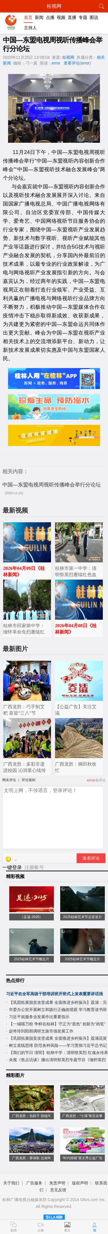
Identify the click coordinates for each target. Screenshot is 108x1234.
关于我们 (11, 1183)
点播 (50, 17)
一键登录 (12, 867)
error (56, 63)
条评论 (100, 780)
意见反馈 (58, 1190)
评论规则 (28, 780)
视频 (61, 17)
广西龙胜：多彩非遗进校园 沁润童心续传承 (24, 770)
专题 (83, 17)
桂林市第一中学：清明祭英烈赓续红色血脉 (75, 574)
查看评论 (72, 63)
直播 (72, 17)
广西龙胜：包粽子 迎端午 (31, 1116)
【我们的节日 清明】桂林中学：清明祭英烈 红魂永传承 (58, 1052)
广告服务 (34, 1183)
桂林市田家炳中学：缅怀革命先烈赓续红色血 (24, 632)
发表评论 (91, 858)
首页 (28, 17)
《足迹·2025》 (31, 917)
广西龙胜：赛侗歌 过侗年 (31, 1158)
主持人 (30, 27)
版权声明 (80, 1183)
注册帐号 (34, 867)
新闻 (39, 17)
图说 (94, 17)
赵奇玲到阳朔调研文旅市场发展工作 (41, 1031)
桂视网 (68, 57)
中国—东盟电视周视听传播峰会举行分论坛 (51, 485)
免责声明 (57, 1183)
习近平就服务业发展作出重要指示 (39, 1016)
